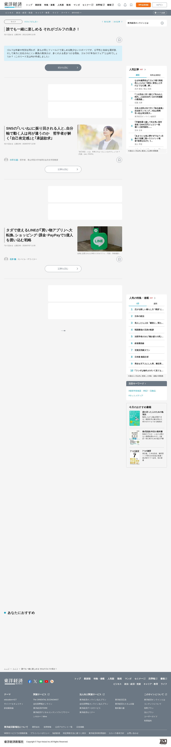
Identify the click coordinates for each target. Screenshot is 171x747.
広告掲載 (80, 727)
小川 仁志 (14, 160)
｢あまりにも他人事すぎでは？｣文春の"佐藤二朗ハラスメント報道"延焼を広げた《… (149, 138)
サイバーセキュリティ (13, 704)
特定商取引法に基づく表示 (74, 733)
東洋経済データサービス (90, 708)
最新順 (38, 5)
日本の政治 (139, 316)
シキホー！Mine (40, 716)
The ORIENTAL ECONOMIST (46, 700)
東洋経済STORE (40, 708)
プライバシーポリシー (40, 733)
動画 (68, 5)
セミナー (87, 5)
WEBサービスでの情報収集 (16, 733)
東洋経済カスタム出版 (124, 704)
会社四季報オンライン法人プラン (94, 704)
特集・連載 (49, 5)
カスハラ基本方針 (116, 733)
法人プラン (149, 712)
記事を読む (63, 169)
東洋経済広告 (121, 700)
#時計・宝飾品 (149, 391)
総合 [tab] (138, 75)
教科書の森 (120, 708)
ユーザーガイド (151, 716)
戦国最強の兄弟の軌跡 (144, 330)
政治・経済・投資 (24, 13)
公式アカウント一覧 (63, 727)
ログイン (159, 5)
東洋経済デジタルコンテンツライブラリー (51, 712)
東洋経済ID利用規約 (97, 733)
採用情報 (47, 727)
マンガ (77, 5)
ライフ (56, 13)
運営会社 (36, 727)
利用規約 (148, 721)
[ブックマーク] (119, 40)
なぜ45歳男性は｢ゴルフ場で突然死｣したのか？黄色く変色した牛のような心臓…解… (149, 82)
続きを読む (63, 67)
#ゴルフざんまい (31, 22)
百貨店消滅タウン (142, 350)
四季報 (99, 5)
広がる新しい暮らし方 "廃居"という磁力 (149, 309)
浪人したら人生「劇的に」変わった (149, 323)
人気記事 (134, 69)
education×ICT (10, 700)
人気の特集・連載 (139, 298)
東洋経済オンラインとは (138, 23)
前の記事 (107, 22)
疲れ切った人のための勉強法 (152, 413)
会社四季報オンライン (42, 704)
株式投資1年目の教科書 (152, 431)
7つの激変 (146, 451)
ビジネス (9, 13)
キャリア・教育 (42, 13)
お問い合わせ (133, 733)
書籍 (109, 5)
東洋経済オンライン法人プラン (93, 700)
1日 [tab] (137, 303)
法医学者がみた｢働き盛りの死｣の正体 (149, 336)
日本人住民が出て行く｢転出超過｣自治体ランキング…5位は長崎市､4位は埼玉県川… (149, 110)
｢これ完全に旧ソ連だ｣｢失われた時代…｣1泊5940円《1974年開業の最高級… (148, 96)
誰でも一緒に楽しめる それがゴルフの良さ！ (43, 29)
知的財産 (56, 733)
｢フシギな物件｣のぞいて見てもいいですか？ (149, 370)
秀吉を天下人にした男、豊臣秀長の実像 (149, 364)
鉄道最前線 (139, 343)
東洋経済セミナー (87, 712)
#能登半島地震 (135, 391)
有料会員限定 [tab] (155, 75)
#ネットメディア (136, 395)
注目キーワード (136, 383)
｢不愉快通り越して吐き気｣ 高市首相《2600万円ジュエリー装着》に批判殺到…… (148, 124)
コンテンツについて (152, 704)
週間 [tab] (155, 304)
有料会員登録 (143, 5)
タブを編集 (161, 13)
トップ (29, 5)
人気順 (61, 5)
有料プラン (149, 708)
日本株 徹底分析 (142, 357)
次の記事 (117, 22)
